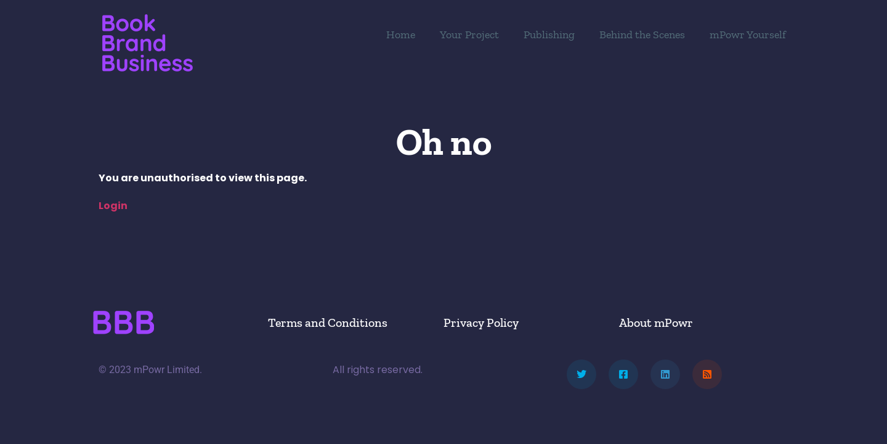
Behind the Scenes (642, 34)
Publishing (549, 34)
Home (400, 34)
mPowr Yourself (748, 34)
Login (113, 206)
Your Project (469, 34)
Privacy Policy (481, 322)
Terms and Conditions (327, 322)
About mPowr (656, 322)
